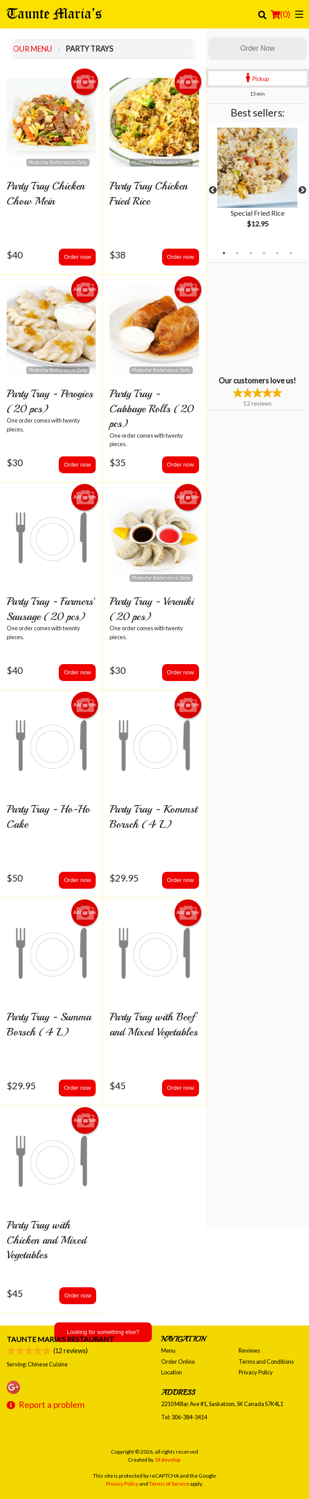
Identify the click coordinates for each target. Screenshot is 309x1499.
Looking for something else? (103, 1332)
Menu (168, 1350)
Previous (212, 190)
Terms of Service (169, 1483)
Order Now (257, 48)
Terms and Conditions (266, 1361)
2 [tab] (237, 253)
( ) (280, 14)
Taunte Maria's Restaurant (60, 1339)
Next (302, 190)
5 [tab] (277, 253)
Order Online (178, 1361)
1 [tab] (224, 253)
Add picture (84, 82)
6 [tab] (290, 253)
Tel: (184, 1417)
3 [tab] (250, 253)
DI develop (167, 1459)
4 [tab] (264, 253)
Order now (77, 257)
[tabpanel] (258, 185)
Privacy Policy (256, 1372)
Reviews (249, 1350)
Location (171, 1372)
